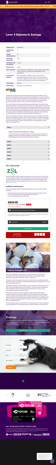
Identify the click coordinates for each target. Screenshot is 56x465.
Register (11, 367)
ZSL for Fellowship (11, 182)
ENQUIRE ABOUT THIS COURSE (28, 330)
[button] (49, 395)
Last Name (8, 350)
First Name (8, 345)
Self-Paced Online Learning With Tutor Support (23, 210)
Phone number (9, 360)
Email (7, 355)
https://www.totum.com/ (32, 431)
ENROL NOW (28, 228)
